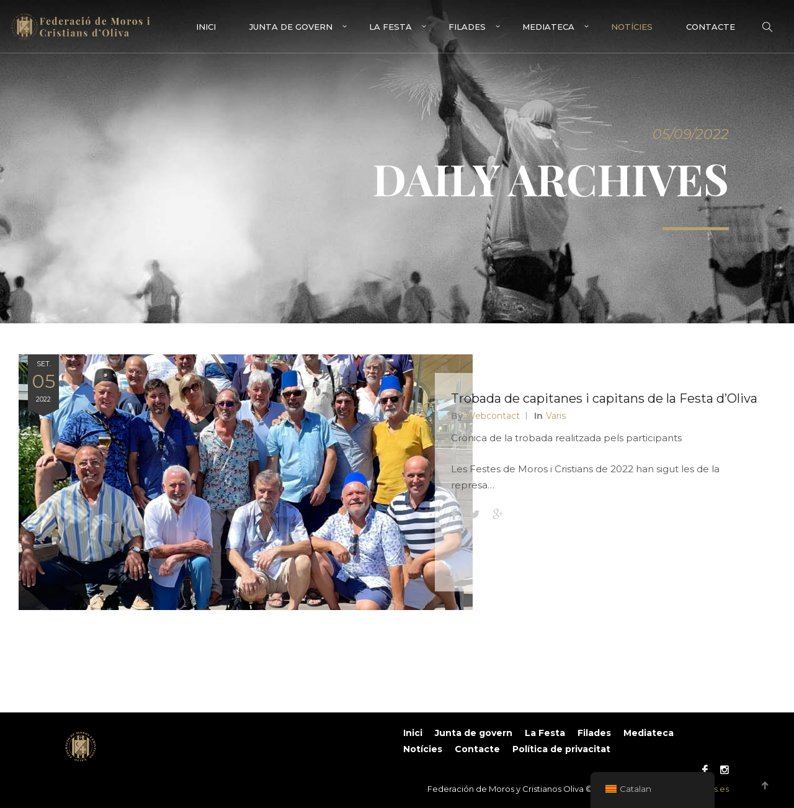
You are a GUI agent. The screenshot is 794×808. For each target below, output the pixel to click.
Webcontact (495, 436)
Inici (206, 27)
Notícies (632, 27)
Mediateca (548, 27)
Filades (467, 27)
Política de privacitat (561, 749)
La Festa (390, 27)
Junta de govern (290, 27)
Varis (558, 436)
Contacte (710, 27)
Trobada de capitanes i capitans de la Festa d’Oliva (584, 410)
